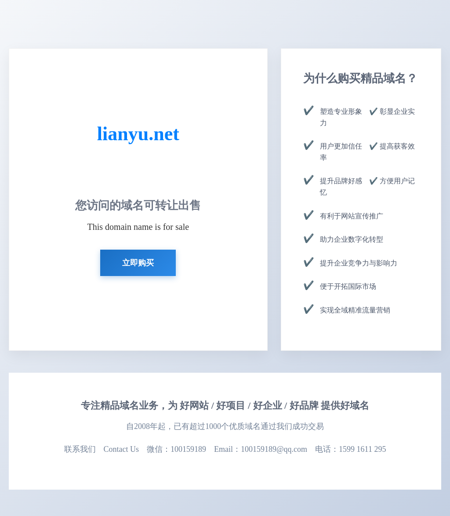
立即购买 (138, 262)
